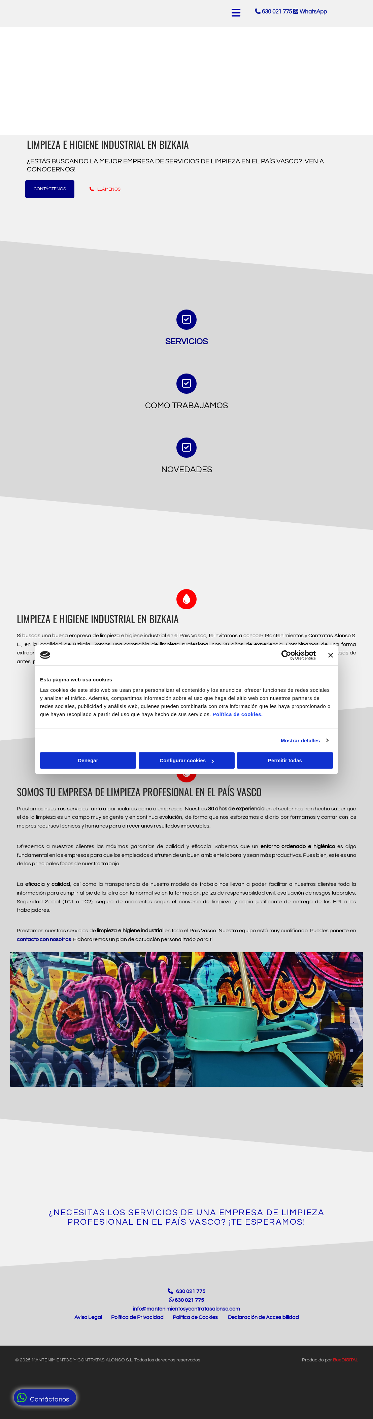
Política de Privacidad (137, 1332)
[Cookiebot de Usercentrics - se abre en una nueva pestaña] (286, 655)
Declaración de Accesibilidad (263, 1332)
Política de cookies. (237, 714)
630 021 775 (277, 12)
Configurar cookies (187, 760)
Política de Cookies (195, 1332)
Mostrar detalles (300, 740)
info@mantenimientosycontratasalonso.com (186, 1323)
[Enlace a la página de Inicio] (186, 1284)
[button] (45, 1397)
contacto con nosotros (44, 939)
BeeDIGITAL (345, 1375)
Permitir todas (285, 760)
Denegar (88, 760)
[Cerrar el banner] (330, 655)
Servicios (186, 341)
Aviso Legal (88, 1332)
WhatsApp (310, 12)
